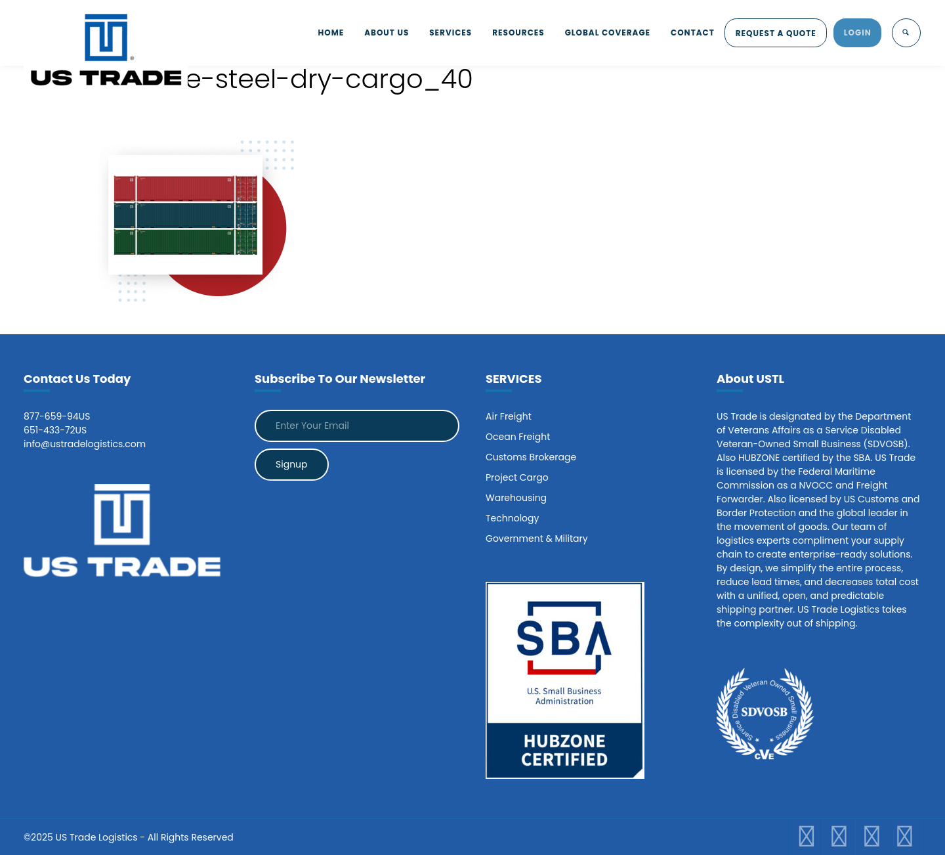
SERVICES (439, 32)
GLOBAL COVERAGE (600, 32)
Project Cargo (517, 477)
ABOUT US (373, 32)
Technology (512, 518)
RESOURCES (509, 32)
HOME (316, 32)
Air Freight (509, 416)
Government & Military (537, 538)
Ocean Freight (518, 436)
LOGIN (856, 32)
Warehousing (516, 497)
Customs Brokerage (531, 457)
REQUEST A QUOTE (772, 33)
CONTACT (687, 32)
